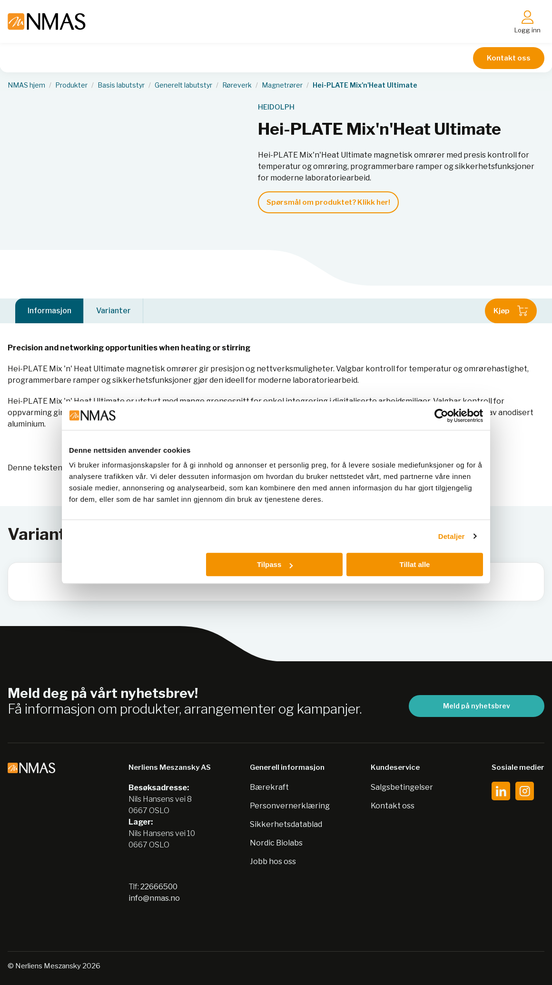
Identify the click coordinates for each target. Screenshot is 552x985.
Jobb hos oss (273, 861)
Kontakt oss (509, 58)
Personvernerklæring (290, 805)
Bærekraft (269, 787)
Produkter (71, 85)
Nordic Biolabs (276, 842)
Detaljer (451, 536)
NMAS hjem (26, 85)
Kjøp (510, 311)
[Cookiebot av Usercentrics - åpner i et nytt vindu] (441, 415)
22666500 (158, 886)
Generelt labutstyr (183, 85)
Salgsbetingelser (402, 787)
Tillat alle (414, 564)
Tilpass (275, 564)
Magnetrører (282, 85)
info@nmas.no (154, 898)
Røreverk (237, 85)
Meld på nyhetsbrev (476, 706)
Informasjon (49, 310)
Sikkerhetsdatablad (286, 824)
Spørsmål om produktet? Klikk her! (328, 202)
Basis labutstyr (121, 85)
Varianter (113, 310)
